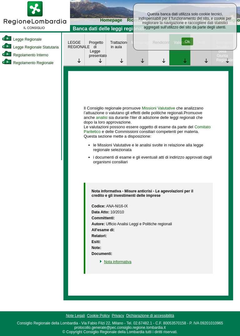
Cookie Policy (98, 315)
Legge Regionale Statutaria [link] (30, 47)
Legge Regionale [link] (22, 39)
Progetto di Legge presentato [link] (97, 49)
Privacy (118, 315)
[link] (35, 30)
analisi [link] (102, 117)
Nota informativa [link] (117, 262)
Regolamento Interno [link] (25, 55)
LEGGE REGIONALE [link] (76, 44)
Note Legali (75, 315)
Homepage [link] (111, 20)
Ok (187, 41)
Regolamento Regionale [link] (27, 63)
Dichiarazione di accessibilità (150, 315)
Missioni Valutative (158, 108)
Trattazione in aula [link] (118, 44)
